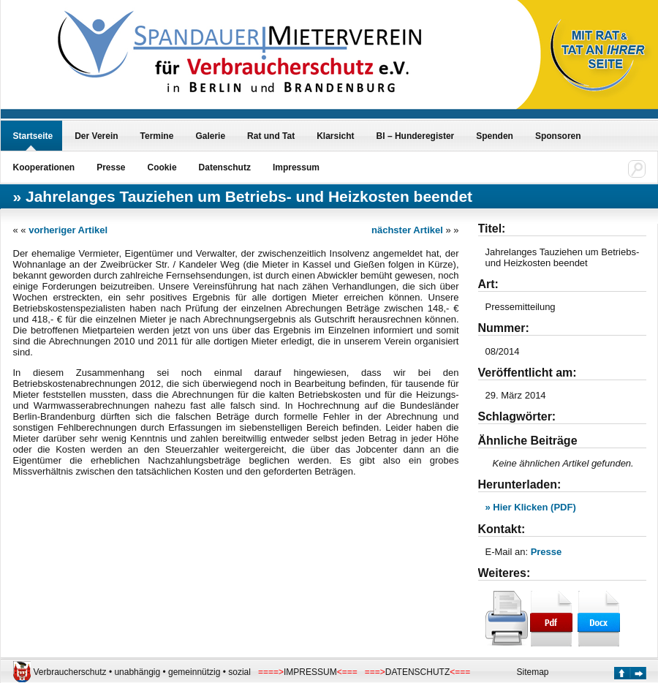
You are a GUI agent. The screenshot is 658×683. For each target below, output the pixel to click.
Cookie (162, 167)
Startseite (33, 136)
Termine (157, 136)
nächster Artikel (407, 229)
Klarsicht (335, 136)
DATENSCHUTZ (417, 672)
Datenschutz (225, 167)
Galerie (210, 136)
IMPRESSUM (310, 672)
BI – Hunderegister (416, 136)
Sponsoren (558, 136)
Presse (111, 167)
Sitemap (533, 672)
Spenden (494, 136)
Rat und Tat (271, 136)
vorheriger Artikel (68, 229)
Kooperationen (44, 167)
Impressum (296, 167)
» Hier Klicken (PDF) (530, 507)
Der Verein (96, 136)
